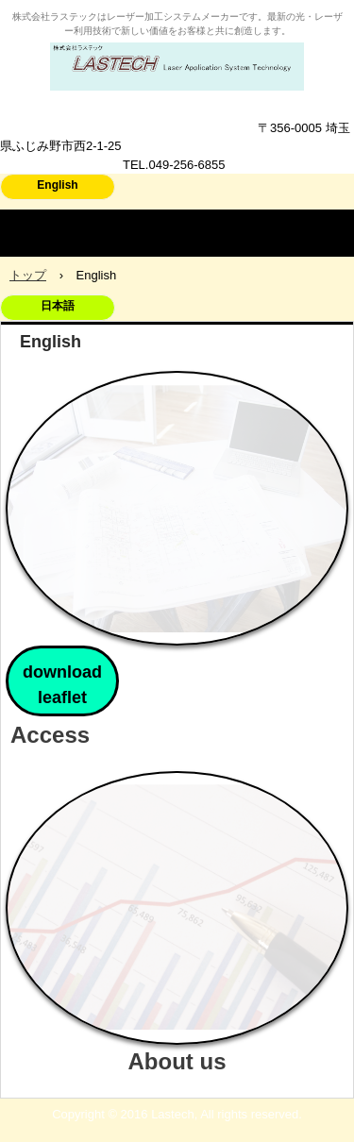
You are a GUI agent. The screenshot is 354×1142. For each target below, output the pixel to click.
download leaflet (62, 685)
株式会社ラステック (177, 60)
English (57, 185)
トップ (27, 275)
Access (50, 734)
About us (177, 1061)
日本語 (58, 305)
